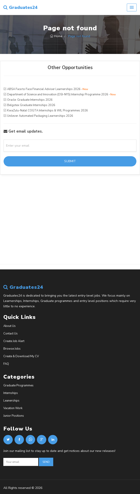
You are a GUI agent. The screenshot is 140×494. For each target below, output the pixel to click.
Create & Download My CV (21, 356)
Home (56, 36)
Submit (70, 161)
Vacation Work (12, 408)
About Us (9, 326)
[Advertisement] (70, 228)
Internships (10, 393)
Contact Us (10, 334)
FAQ (6, 364)
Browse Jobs (12, 349)
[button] (132, 7)
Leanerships (11, 401)
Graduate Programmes (18, 385)
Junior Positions (13, 416)
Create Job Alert (13, 341)
